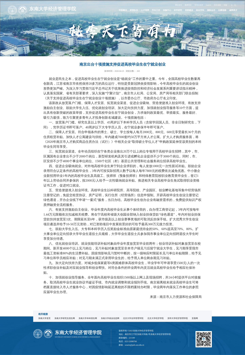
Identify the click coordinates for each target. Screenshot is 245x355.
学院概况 (104, 10)
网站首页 (172, 5)
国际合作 (207, 10)
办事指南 (220, 10)
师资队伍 (117, 10)
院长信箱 (219, 5)
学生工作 (143, 10)
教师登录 (184, 5)
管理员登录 (196, 5)
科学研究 (168, 10)
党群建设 (181, 10)
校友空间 (194, 10)
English (208, 5)
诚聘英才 (232, 10)
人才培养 (130, 10)
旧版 (228, 5)
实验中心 (155, 10)
